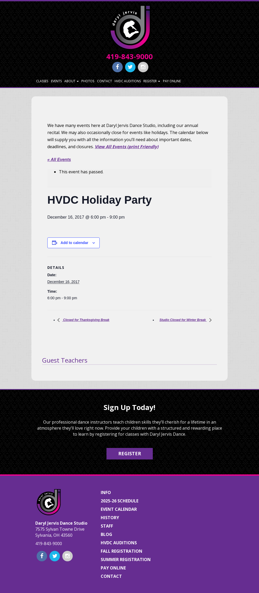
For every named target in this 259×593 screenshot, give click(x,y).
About (71, 81)
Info (106, 492)
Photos (87, 81)
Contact (104, 81)
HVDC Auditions (128, 81)
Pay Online (172, 81)
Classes (42, 81)
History (110, 517)
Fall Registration (121, 551)
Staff (107, 526)
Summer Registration (126, 559)
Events (56, 81)
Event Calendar (119, 509)
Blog (106, 534)
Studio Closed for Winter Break (183, 320)
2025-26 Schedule (119, 501)
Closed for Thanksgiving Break (85, 320)
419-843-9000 (129, 56)
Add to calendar (74, 243)
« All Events (59, 159)
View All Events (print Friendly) (126, 146)
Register (151, 81)
